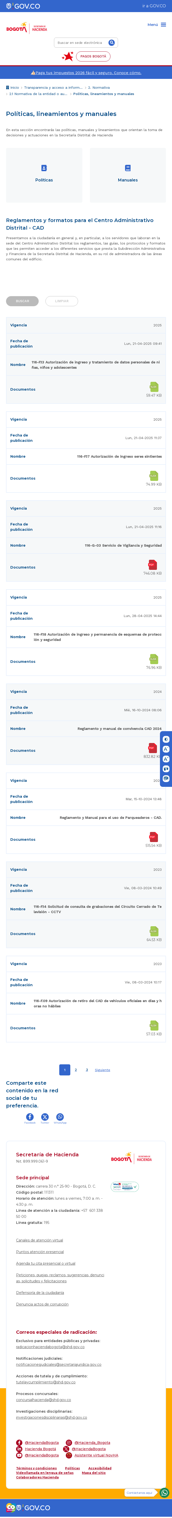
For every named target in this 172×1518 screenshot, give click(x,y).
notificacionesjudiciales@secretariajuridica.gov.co (58, 1366)
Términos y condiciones (36, 1469)
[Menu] (157, 25)
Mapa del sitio (94, 1474)
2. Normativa (99, 87)
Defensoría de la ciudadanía (40, 1294)
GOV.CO (158, 6)
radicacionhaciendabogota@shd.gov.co (50, 1348)
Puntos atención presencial (40, 1253)
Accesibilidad (99, 1469)
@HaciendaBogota (37, 1444)
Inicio (12, 88)
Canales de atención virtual (39, 1241)
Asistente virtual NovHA (92, 1456)
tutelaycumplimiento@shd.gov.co (46, 1383)
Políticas (72, 1469)
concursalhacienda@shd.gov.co (43, 1401)
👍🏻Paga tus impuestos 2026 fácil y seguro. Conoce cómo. (86, 72)
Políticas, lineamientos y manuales (103, 94)
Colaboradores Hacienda (37, 1478)
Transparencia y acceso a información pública (53, 87)
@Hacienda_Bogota (88, 1444)
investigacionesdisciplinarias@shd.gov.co (51, 1418)
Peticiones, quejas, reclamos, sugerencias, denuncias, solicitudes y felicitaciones (60, 1279)
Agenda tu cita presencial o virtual (45, 1264)
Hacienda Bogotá (36, 1450)
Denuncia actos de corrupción (42, 1305)
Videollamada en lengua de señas (45, 1474)
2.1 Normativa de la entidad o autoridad (38, 94)
